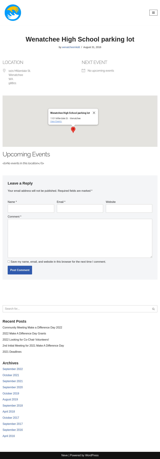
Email (61, 201)
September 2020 (13, 387)
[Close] (94, 113)
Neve (64, 455)
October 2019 (11, 393)
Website (111, 201)
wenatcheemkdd (71, 47)
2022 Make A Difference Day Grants (24, 333)
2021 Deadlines (12, 351)
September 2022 (13, 369)
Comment (14, 216)
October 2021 (11, 375)
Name (12, 201)
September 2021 (13, 381)
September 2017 (13, 423)
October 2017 (11, 417)
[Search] (76, 308)
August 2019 (10, 399)
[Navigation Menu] (153, 13)
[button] (73, 130)
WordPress (92, 455)
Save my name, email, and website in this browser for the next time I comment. (58, 261)
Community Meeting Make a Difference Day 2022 (32, 327)
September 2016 (13, 429)
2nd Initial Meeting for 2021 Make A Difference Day (33, 345)
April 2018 (9, 411)
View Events (56, 121)
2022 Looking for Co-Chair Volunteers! (26, 339)
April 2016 (9, 436)
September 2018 (13, 405)
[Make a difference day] (13, 12)
